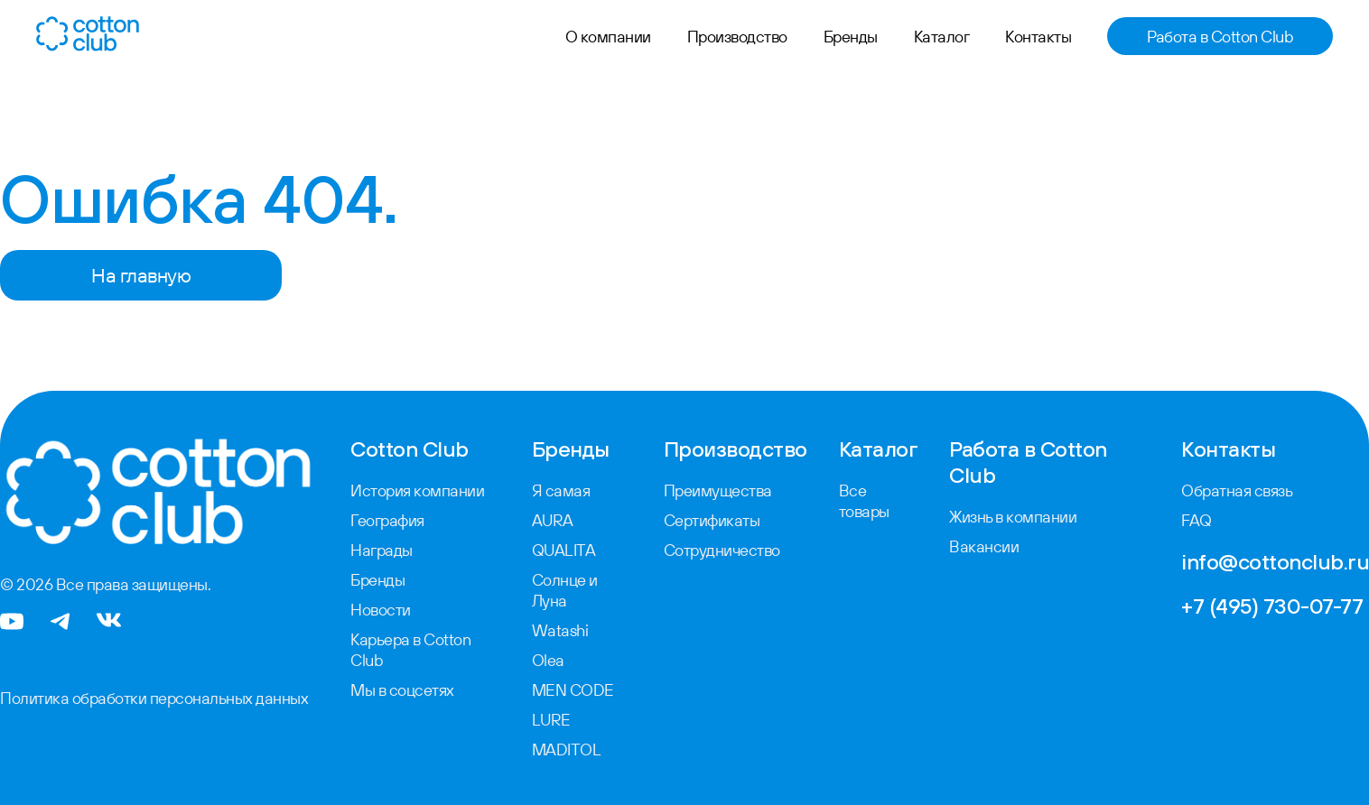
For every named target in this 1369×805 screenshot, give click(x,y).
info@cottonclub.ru (1275, 561)
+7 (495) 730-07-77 (1272, 605)
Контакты (1038, 36)
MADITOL (566, 749)
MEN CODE (573, 690)
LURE (551, 719)
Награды (381, 550)
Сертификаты (712, 520)
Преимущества (718, 490)
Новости (380, 609)
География (387, 520)
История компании (417, 490)
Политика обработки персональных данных (154, 698)
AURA (552, 520)
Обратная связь (1236, 490)
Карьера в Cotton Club (410, 650)
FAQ (1196, 520)
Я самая (561, 490)
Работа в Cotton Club (1220, 36)
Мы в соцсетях (402, 690)
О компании (608, 36)
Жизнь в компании (1012, 516)
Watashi (560, 630)
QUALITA (564, 550)
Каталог (942, 36)
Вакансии (984, 546)
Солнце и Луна (565, 590)
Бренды (851, 36)
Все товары (864, 501)
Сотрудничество (722, 550)
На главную (141, 275)
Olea (548, 660)
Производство (737, 36)
